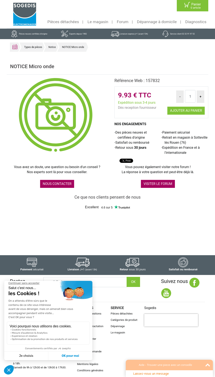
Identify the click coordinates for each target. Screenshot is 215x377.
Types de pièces (33, 47)
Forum (122, 21)
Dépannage (118, 326)
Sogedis (150, 308)
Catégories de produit (124, 319)
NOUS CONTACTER (57, 184)
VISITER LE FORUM (158, 184)
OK (133, 282)
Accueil (15, 47)
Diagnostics (195, 21)
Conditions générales (90, 370)
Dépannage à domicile (157, 21)
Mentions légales (87, 364)
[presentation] (171, 320)
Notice (52, 47)
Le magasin (98, 21)
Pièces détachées (63, 21)
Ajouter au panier (186, 111)
